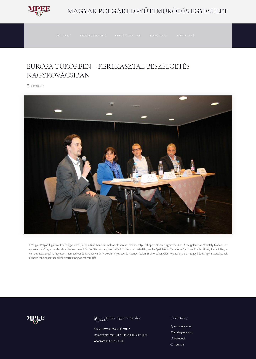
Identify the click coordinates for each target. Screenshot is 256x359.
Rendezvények (93, 33)
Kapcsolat (159, 33)
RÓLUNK (63, 33)
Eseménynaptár (128, 33)
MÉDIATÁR (185, 33)
